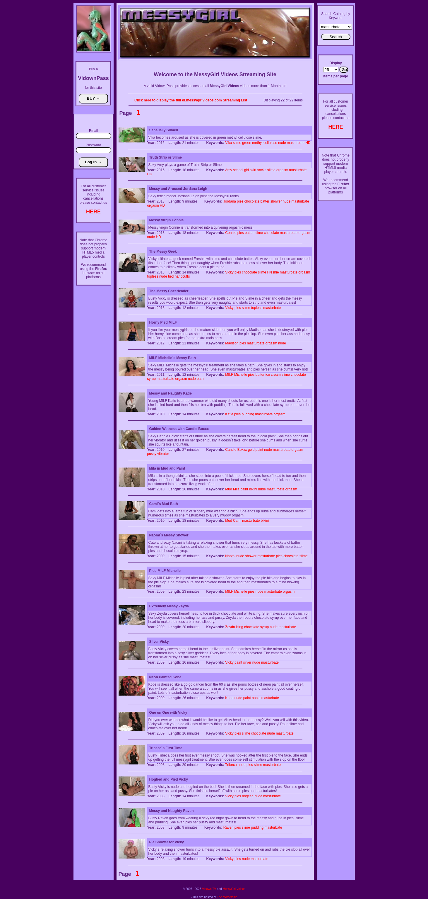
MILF (229, 375)
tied (171, 276)
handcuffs (182, 276)
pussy (151, 454)
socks (261, 170)
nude (282, 143)
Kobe (229, 698)
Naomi (230, 556)
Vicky (229, 272)
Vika (228, 143)
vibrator (163, 454)
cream (275, 375)
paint (259, 450)
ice (268, 375)
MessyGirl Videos (233, 888)
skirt (253, 170)
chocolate (251, 201)
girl (246, 170)
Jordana (229, 201)
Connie (230, 233)
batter (264, 201)
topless (152, 276)
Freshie (273, 272)
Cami (237, 521)
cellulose (270, 143)
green (246, 143)
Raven (228, 827)
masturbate (295, 143)
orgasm (282, 170)
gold (251, 450)
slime (237, 143)
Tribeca (231, 765)
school (238, 170)
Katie (229, 414)
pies (240, 201)
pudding (248, 414)
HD (307, 143)
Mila (236, 489)
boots (256, 698)
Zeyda (230, 627)
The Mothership (227, 897)
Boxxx (242, 450)
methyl (257, 143)
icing (239, 627)
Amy (228, 170)
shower (276, 201)
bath (200, 379)
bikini (253, 489)
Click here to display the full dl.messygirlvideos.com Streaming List (190, 100)
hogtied (247, 796)
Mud (228, 489)
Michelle (240, 375)
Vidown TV (209, 888)
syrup (151, 379)
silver (247, 662)
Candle (230, 450)
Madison (231, 343)
